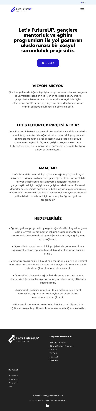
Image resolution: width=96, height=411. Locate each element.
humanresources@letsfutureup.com (48, 396)
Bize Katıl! (48, 63)
